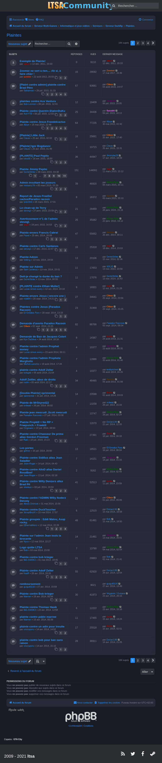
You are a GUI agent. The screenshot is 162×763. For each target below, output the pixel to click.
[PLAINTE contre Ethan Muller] (39, 286)
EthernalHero (30, 525)
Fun (26, 440)
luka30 (27, 158)
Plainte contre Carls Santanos (39, 246)
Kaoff (26, 573)
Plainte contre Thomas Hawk (38, 607)
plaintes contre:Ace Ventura (38, 101)
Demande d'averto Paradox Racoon (43, 323)
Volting (27, 260)
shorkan (28, 487)
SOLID (109, 266)
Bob (108, 519)
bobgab (27, 372)
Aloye (26, 124)
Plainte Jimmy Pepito (33, 169)
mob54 (27, 298)
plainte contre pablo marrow (38, 616)
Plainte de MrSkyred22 (34, 402)
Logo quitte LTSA (31, 547)
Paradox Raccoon (115, 323)
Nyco (26, 541)
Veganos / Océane (115, 593)
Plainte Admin (29, 257)
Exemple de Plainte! (33, 61)
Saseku (110, 195)
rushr (26, 382)
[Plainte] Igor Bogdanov (35, 146)
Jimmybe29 (112, 155)
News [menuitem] (31, 19)
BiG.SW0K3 (30, 560)
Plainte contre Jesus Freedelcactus (42, 121)
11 (64, 175)
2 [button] (138, 43)
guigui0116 (29, 586)
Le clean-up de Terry (33, 207)
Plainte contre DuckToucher (38, 509)
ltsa (30, 756)
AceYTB (28, 113)
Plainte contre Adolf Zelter (37, 570)
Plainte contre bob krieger (36, 557)
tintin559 (28, 202)
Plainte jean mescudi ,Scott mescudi (43, 412)
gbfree (27, 450)
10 (59, 175)
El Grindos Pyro (32, 312)
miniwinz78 (29, 185)
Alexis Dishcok (31, 503)
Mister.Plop (112, 182)
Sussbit (110, 110)
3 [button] (143, 43)
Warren (27, 596)
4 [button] (148, 43)
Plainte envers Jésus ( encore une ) (42, 295)
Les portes (27, 447)
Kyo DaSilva (30, 339)
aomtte (27, 76)
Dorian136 (111, 422)
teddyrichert (112, 369)
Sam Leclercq (30, 269)
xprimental (29, 396)
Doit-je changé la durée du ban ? (41, 276)
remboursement (30, 583)
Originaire (29, 428)
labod (27, 64)
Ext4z (109, 336)
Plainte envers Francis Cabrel (39, 232)
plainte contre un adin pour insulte (42, 626)
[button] (153, 43)
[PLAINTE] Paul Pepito (34, 155)
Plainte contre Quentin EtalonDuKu (42, 110)
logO (109, 169)
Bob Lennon (30, 104)
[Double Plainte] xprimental (37, 393)
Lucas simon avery (33, 289)
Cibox (109, 84)
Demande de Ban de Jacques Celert (43, 336)
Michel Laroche (31, 364)
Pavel (26, 235)
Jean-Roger (29, 463)
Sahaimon (29, 90)
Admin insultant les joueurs (38, 182)
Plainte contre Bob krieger (37, 593)
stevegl (27, 210)
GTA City (17, 739)
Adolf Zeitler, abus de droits (38, 379)
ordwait (27, 405)
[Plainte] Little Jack (32, 135)
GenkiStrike (29, 172)
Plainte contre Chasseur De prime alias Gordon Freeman (41, 435)
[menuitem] (39, 19)
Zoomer (110, 70)
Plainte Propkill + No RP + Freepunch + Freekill (36, 424)
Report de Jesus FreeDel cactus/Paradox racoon (36, 197)
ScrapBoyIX (30, 512)
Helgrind (111, 101)
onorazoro (29, 629)
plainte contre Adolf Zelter (36, 369)
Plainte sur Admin (31, 266)
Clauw (27, 138)
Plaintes (14, 35)
